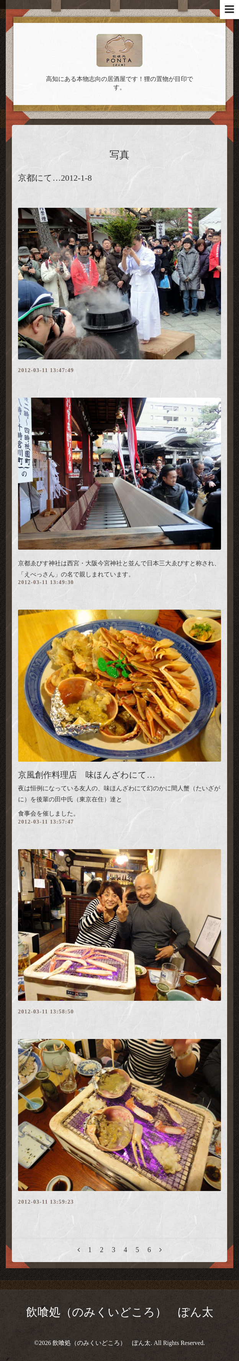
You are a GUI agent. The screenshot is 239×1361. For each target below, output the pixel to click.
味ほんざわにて (125, 788)
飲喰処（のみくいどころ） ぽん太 (119, 1312)
